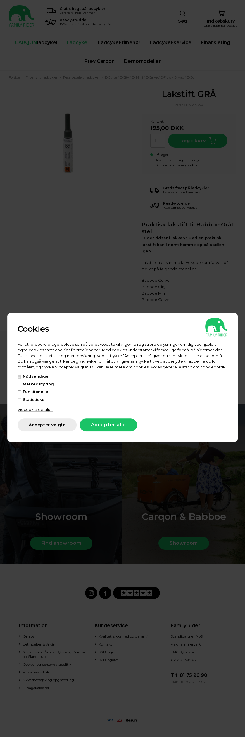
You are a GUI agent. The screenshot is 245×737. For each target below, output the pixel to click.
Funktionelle (35, 391)
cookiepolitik (212, 367)
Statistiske (33, 399)
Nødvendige (36, 376)
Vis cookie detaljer (35, 409)
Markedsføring (38, 384)
